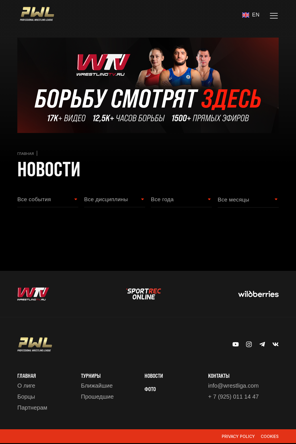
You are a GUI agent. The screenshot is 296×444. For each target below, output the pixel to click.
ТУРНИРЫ (92, 376)
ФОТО (151, 389)
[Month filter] (245, 200)
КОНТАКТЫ (220, 376)
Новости (155, 376)
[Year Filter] (178, 200)
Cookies (270, 436)
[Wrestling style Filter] (111, 200)
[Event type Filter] (45, 200)
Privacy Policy (238, 436)
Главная (26, 153)
